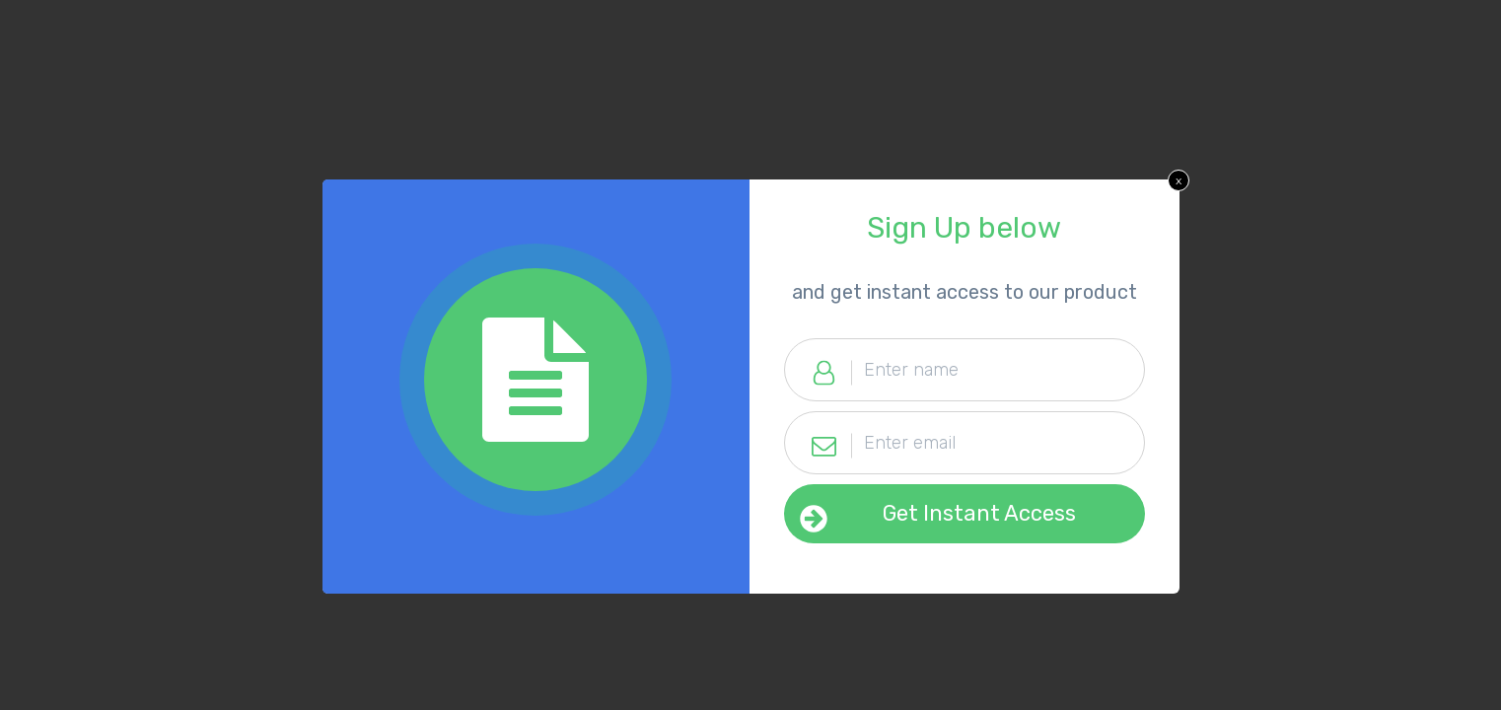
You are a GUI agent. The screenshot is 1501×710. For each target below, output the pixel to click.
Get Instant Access (979, 513)
